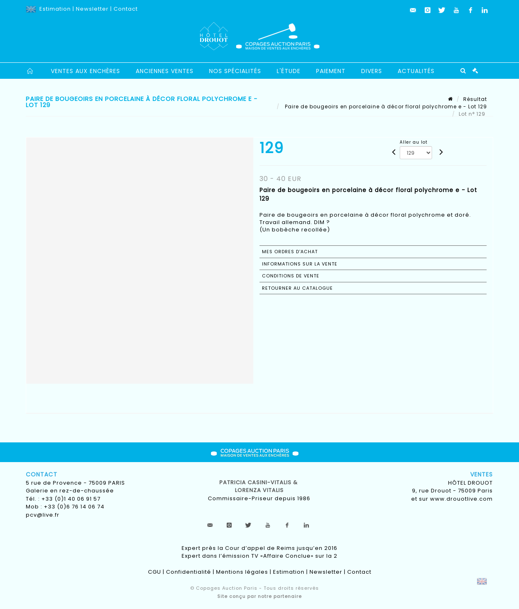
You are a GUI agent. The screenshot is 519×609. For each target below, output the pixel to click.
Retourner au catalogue (297, 288)
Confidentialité (188, 572)
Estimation (55, 9)
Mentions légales (242, 572)
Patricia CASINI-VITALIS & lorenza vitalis (259, 486)
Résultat (475, 99)
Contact (126, 9)
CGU (154, 572)
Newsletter (92, 9)
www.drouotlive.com (461, 499)
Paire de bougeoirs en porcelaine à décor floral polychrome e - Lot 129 (385, 106)
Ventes (481, 474)
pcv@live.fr (42, 515)
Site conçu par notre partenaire (259, 596)
